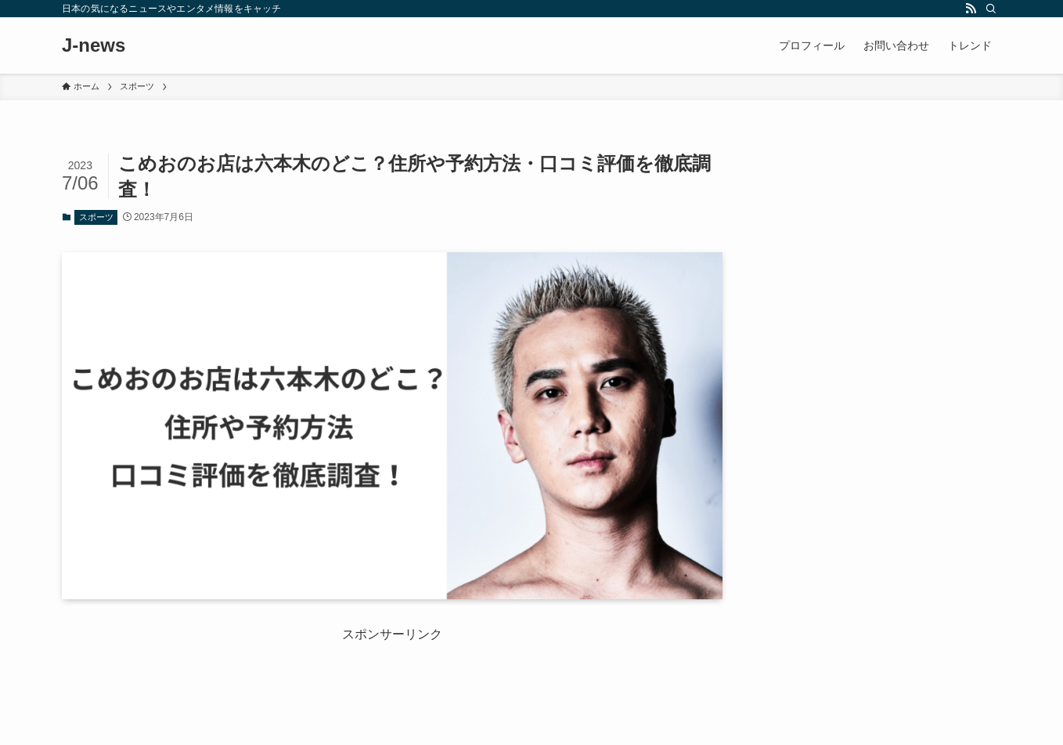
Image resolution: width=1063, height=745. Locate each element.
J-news (93, 45)
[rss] (970, 8)
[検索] (991, 8)
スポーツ (96, 217)
